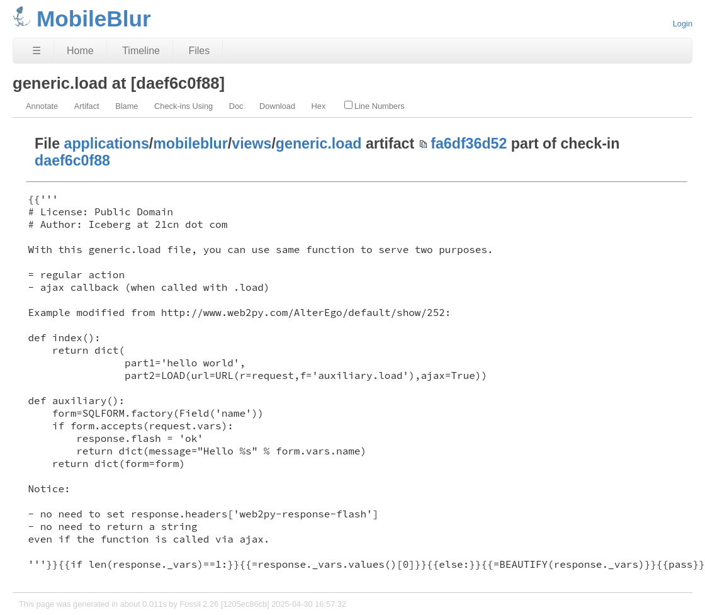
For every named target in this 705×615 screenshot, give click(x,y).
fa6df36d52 (469, 143)
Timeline (141, 50)
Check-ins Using (183, 106)
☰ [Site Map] (36, 50)
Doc (236, 106)
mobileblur (190, 143)
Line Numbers (374, 106)
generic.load (319, 143)
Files (199, 50)
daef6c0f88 (72, 160)
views (251, 143)
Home (80, 50)
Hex (319, 106)
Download (277, 106)
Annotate (42, 106)
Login (682, 23)
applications (106, 143)
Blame (126, 106)
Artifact (86, 106)
